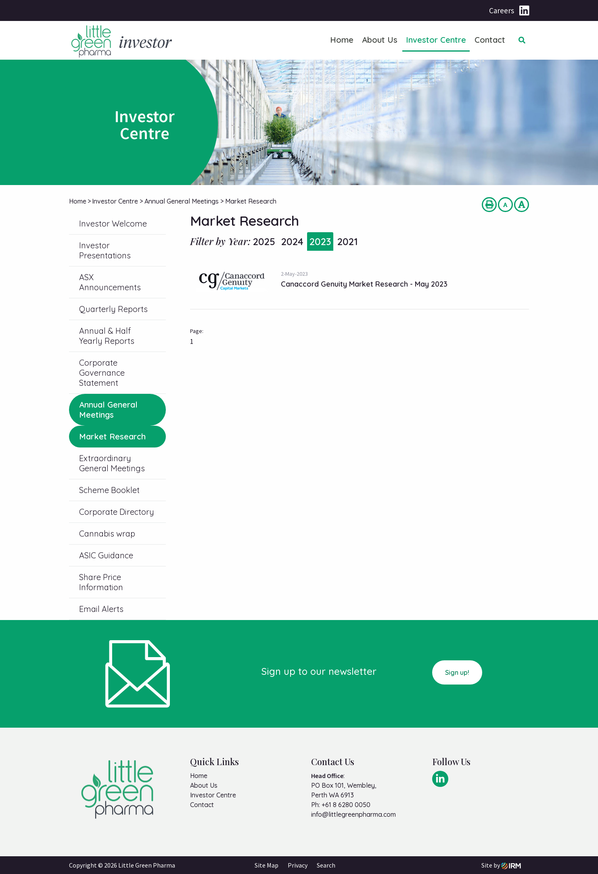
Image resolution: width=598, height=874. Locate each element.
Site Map (266, 865)
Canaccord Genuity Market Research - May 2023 (364, 284)
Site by (501, 865)
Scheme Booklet (109, 490)
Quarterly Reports (113, 309)
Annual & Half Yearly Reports (106, 336)
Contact (490, 40)
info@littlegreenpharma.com (353, 814)
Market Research (112, 436)
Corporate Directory (116, 512)
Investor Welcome (113, 223)
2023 (320, 241)
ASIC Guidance (106, 555)
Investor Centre (436, 40)
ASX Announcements (110, 282)
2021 (347, 241)
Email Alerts (101, 609)
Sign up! (457, 672)
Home (341, 40)
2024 (292, 241)
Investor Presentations (105, 250)
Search (326, 865)
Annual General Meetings (108, 410)
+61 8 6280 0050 (346, 805)
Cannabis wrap (107, 534)
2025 (264, 241)
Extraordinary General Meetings (112, 463)
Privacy (297, 865)
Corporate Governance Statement (102, 373)
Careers (501, 10)
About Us (379, 40)
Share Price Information (101, 582)
